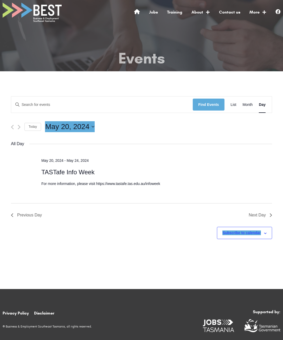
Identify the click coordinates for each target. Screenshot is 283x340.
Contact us (229, 12)
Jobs (153, 12)
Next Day (260, 215)
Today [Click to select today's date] (33, 127)
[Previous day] (12, 127)
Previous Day (26, 215)
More (257, 12)
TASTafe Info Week (68, 172)
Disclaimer (44, 313)
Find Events (208, 104)
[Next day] (19, 127)
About (200, 12)
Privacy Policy (16, 313)
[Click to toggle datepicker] (70, 126)
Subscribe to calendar (242, 233)
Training (174, 12)
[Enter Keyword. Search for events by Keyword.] (102, 105)
